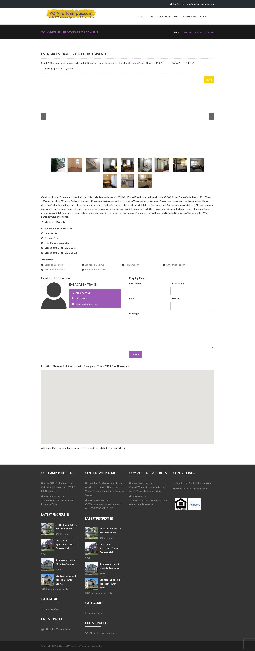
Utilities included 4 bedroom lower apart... (65, 579)
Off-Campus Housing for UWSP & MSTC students (58, 487)
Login (174, 4)
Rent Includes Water (95, 269)
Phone (175, 298)
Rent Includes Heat (54, 269)
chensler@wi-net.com (86, 303)
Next (211, 116)
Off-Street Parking (175, 264)
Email (132, 298)
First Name (135, 283)
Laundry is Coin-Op (95, 264)
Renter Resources (194, 16)
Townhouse (111, 62)
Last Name (178, 283)
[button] (127, 404)
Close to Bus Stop (54, 264)
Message (134, 313)
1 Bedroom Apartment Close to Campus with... (66, 544)
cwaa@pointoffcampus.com (197, 483)
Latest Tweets (52, 619)
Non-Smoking (132, 264)
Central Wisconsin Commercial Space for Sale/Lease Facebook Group (148, 487)
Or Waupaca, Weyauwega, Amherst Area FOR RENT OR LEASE (103, 504)
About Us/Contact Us (163, 16)
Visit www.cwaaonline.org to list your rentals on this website (148, 500)
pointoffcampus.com (197, 488)
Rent (209, 79)
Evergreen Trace (83, 284)
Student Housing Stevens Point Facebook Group (57, 500)
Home (140, 16)
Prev (43, 116)
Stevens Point (136, 62)
